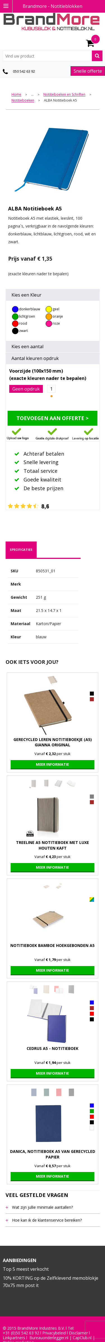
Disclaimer (78, 1333)
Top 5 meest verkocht (26, 1269)
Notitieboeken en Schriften (64, 95)
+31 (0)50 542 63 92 (21, 1333)
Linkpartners (14, 1338)
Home (16, 95)
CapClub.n (82, 1338)
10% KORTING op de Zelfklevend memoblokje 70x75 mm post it (50, 1281)
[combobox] (52, 56)
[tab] (21, 550)
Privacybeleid (54, 1333)
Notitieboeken (22, 100)
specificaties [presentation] (21, 549)
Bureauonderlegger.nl (48, 1338)
